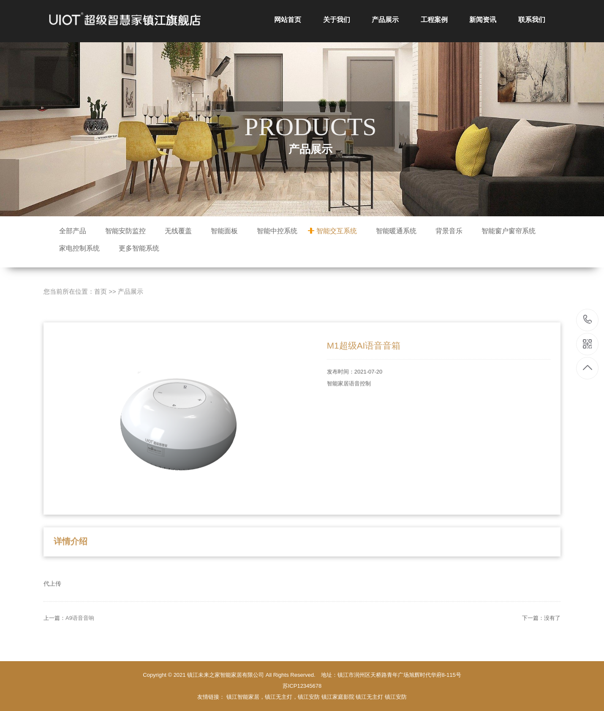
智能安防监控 (125, 230)
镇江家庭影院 (337, 697)
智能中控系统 (277, 230)
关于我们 (336, 19)
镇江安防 (396, 697)
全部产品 (72, 230)
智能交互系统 (336, 230)
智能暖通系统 (396, 230)
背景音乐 (449, 230)
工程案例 (434, 19)
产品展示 (385, 19)
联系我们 (531, 19)
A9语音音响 (79, 635)
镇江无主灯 (369, 697)
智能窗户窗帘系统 (509, 230)
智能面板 (224, 230)
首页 (100, 308)
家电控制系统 (79, 248)
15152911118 (588, 319)
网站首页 (287, 19)
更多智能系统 (139, 248)
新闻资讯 (482, 19)
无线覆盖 (178, 230)
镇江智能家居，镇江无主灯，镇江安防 (273, 697)
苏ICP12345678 (302, 686)
